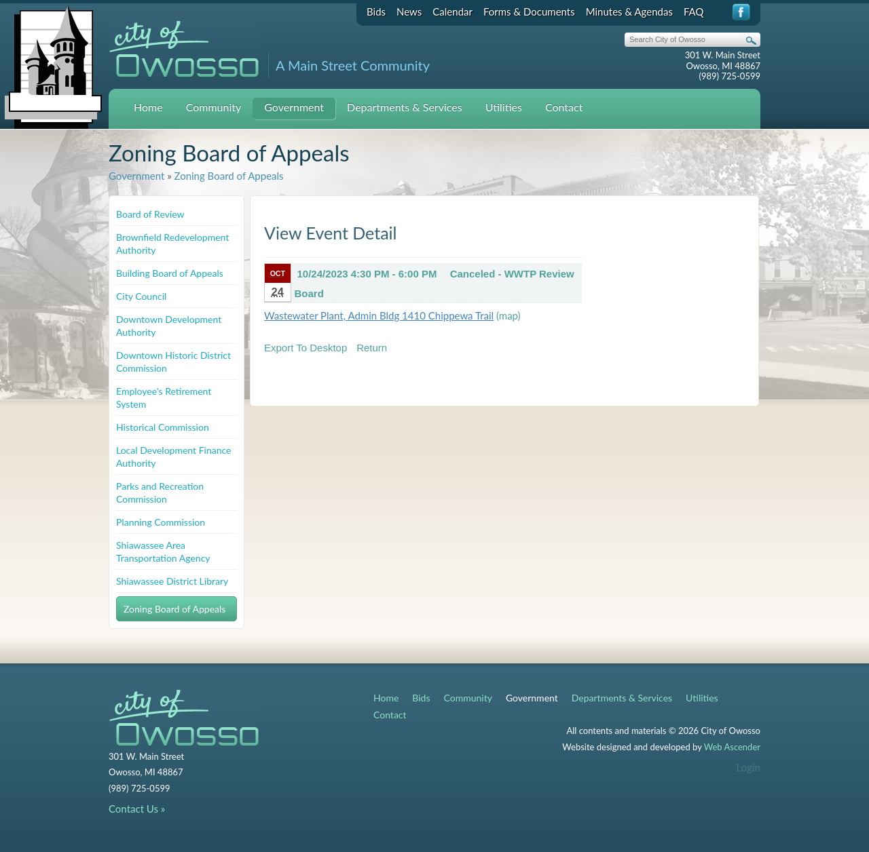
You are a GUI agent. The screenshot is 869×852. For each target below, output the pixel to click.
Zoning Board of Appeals (228, 176)
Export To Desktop (305, 347)
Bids (376, 11)
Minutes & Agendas (629, 11)
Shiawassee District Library (172, 581)
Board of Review (150, 214)
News (409, 11)
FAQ (694, 11)
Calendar (452, 11)
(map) (508, 315)
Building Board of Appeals (169, 273)
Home (148, 106)
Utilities (503, 106)
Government (294, 106)
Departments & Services (404, 106)
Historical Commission (162, 427)
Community (214, 106)
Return (371, 347)
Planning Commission (160, 522)
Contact (564, 106)
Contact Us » (137, 808)
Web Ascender (732, 746)
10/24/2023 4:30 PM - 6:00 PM (367, 273)
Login (748, 767)
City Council (141, 296)
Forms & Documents (529, 11)
